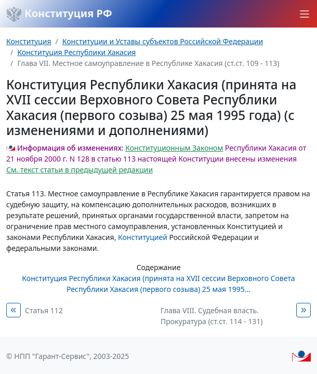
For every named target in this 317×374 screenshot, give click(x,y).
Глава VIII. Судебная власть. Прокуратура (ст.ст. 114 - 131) (211, 315)
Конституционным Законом (174, 148)
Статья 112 (44, 310)
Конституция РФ (59, 14)
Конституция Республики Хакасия (76, 52)
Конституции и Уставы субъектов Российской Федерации (162, 41)
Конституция (28, 41)
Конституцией (142, 237)
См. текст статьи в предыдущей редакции (79, 170)
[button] (304, 14)
